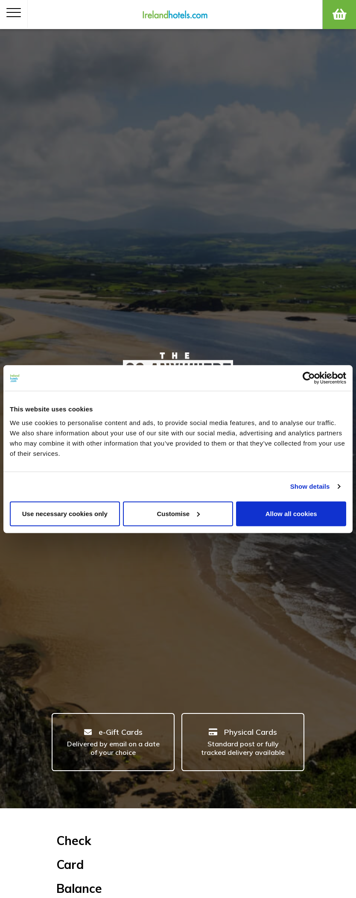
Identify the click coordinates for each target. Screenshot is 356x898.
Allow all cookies (291, 513)
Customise (178, 513)
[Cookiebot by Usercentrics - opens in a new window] (308, 378)
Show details (310, 486)
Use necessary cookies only (65, 513)
